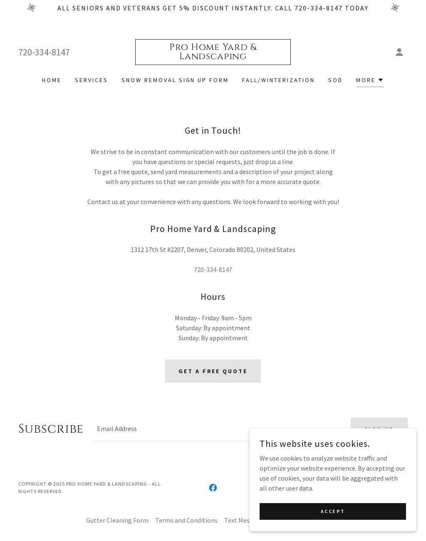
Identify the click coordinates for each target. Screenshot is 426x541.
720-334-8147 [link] (44, 52)
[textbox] (217, 429)
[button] (399, 52)
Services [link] (91, 80)
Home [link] (52, 80)
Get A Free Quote (213, 371)
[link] (213, 56)
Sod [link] (335, 80)
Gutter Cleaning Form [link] (117, 520)
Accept (333, 511)
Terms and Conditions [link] (186, 520)
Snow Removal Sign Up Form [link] (175, 80)
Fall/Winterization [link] (278, 80)
